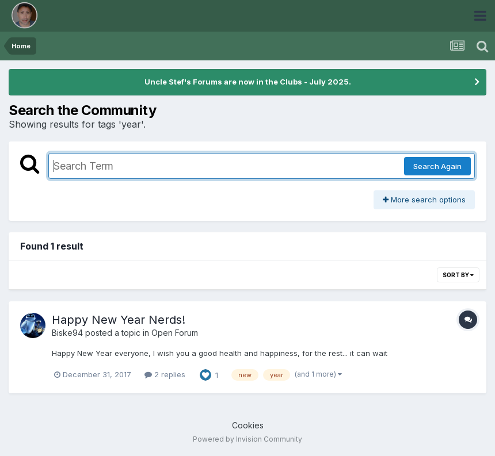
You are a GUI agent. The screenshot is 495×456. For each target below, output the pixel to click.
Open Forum (174, 333)
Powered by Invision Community (247, 439)
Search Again (437, 166)
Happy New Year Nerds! (118, 320)
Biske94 (67, 333)
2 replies (164, 374)
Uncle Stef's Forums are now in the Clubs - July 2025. (247, 81)
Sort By (458, 274)
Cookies (248, 425)
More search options (424, 199)
